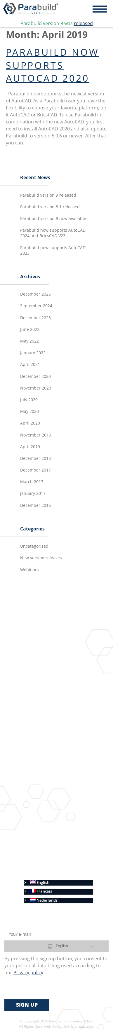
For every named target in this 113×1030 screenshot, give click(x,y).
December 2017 (35, 470)
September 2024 (36, 306)
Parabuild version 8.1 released (50, 207)
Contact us (39, 812)
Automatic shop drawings (62, 727)
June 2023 (29, 330)
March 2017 (31, 482)
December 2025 (35, 294)
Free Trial (38, 786)
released (83, 24)
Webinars (29, 570)
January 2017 (33, 494)
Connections (59, 666)
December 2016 (35, 506)
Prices (35, 795)
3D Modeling (50, 656)
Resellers (38, 821)
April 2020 (30, 423)
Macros (54, 683)
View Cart (39, 804)
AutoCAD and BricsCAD (51, 768)
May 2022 (29, 341)
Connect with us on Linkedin (55, 710)
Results (36, 718)
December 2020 (35, 377)
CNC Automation (54, 760)
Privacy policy (42, 865)
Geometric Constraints (68, 692)
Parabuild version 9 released (48, 195)
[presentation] (48, 988)
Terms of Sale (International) (56, 848)
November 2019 (35, 435)
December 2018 (35, 459)
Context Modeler (63, 674)
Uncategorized (34, 546)
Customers (40, 830)
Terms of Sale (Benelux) (51, 856)
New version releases (41, 558)
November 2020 (35, 388)
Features (38, 647)
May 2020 (29, 412)
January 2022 (33, 353)
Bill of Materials (53, 751)
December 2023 (35, 318)
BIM (42, 701)
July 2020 (29, 400)
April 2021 (30, 365)
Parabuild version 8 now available (53, 219)
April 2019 (30, 447)
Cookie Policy (42, 874)
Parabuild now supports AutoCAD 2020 (52, 66)
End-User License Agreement (55, 839)
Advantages (41, 777)
